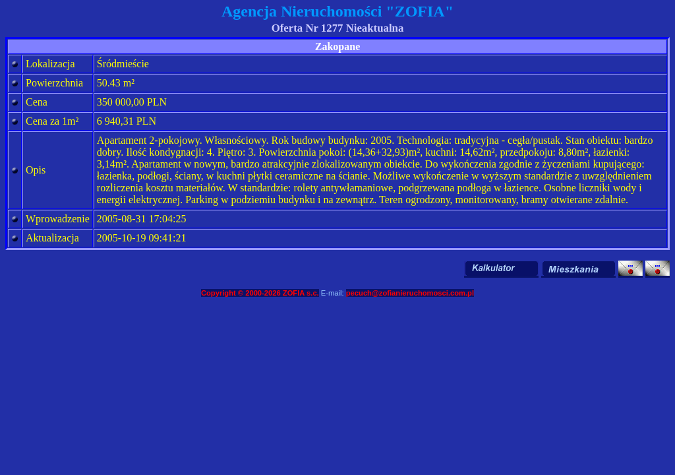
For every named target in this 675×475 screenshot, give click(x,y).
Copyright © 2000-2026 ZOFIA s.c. (260, 293)
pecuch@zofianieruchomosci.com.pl (410, 293)
